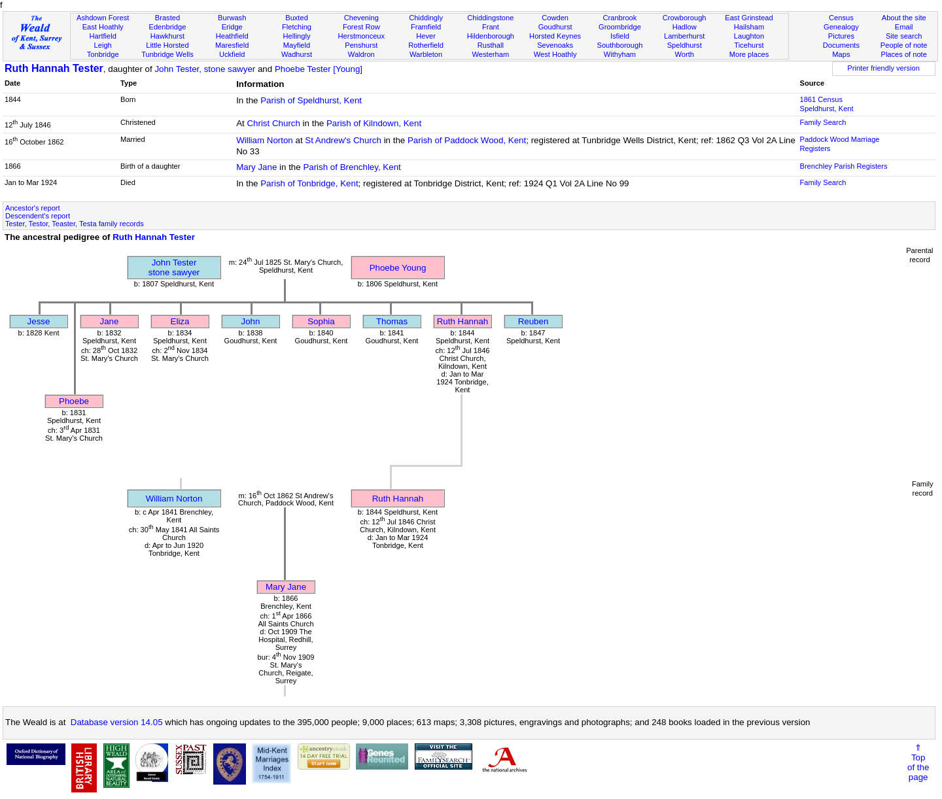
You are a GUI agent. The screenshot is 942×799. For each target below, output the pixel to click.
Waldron (361, 54)
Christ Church (273, 123)
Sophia (321, 321)
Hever (426, 36)
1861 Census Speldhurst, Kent (826, 103)
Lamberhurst (684, 36)
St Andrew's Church (343, 140)
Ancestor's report (32, 208)
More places (749, 54)
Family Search (822, 122)
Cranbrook (619, 18)
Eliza (180, 321)
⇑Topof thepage (918, 762)
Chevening (361, 18)
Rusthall (491, 45)
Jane (109, 321)
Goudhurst (555, 27)
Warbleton (426, 54)
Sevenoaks (555, 45)
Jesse (38, 321)
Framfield (426, 27)
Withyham (620, 54)
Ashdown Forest (103, 18)
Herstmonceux (361, 36)
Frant (490, 27)
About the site (904, 18)
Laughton (749, 36)
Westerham (491, 54)
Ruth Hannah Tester (54, 68)
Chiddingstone (490, 18)
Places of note (903, 54)
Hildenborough (490, 36)
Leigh (103, 45)
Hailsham (749, 27)
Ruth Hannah (463, 321)
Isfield (619, 36)
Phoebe (74, 401)
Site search (904, 36)
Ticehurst (748, 45)
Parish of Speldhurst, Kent (311, 100)
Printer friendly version (883, 68)
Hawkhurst (167, 36)
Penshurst (361, 45)
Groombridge (620, 27)
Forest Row (361, 27)
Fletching (296, 27)
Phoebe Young (398, 268)
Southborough (620, 45)
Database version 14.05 (117, 722)
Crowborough (684, 18)
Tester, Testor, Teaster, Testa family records (74, 224)
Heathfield (232, 36)
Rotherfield (426, 45)
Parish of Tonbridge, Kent (309, 183)
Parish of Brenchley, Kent (351, 167)
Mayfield (296, 45)
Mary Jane (256, 167)
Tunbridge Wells (167, 54)
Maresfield (232, 45)
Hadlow (684, 27)
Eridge (232, 27)
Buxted (296, 18)
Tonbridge (103, 54)
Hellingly (297, 36)
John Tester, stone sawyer (204, 69)
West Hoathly (555, 54)
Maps (841, 54)
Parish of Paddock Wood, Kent (467, 140)
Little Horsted (167, 45)
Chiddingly (426, 18)
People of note (904, 45)
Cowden (555, 18)
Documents (841, 45)
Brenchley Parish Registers (843, 166)
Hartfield (102, 36)
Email (904, 27)
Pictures (841, 36)
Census (841, 18)
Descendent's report (37, 216)
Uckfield (232, 54)
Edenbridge (167, 27)
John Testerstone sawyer (174, 267)
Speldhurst (684, 45)
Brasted (167, 18)
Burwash (232, 18)
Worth (683, 54)
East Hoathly (103, 27)
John (250, 321)
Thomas (392, 321)
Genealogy (841, 27)
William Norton (264, 140)
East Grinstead (749, 18)
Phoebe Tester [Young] (318, 69)
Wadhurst (296, 54)
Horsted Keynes (555, 36)
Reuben (533, 321)
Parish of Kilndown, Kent (373, 123)
